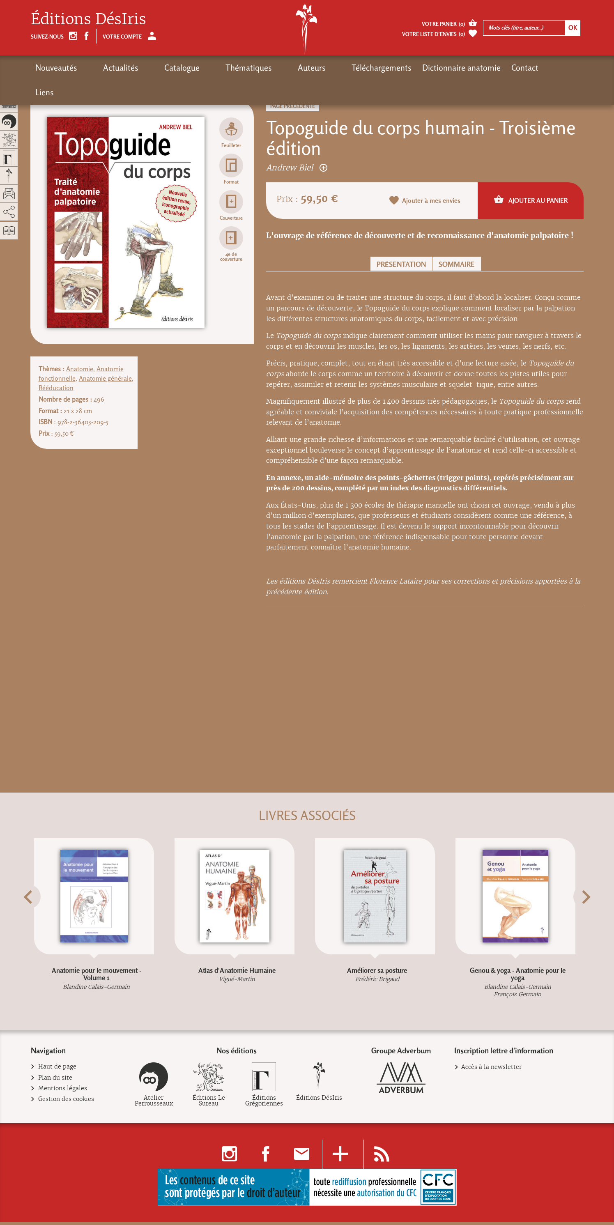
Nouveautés (56, 68)
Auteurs (251, 68)
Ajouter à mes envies (425, 201)
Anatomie (79, 369)
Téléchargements (306, 68)
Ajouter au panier (531, 200)
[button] (41, 917)
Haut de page (57, 1070)
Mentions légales (63, 1092)
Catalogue (151, 68)
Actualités (105, 68)
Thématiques (203, 68)
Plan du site (55, 1081)
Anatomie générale (105, 378)
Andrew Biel (296, 167)
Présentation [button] (401, 264)
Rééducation (56, 388)
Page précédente (292, 106)
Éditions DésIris (88, 19)
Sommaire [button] (457, 264)
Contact (448, 68)
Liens (482, 68)
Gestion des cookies (66, 1102)
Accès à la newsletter (491, 1070)
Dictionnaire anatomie (385, 68)
